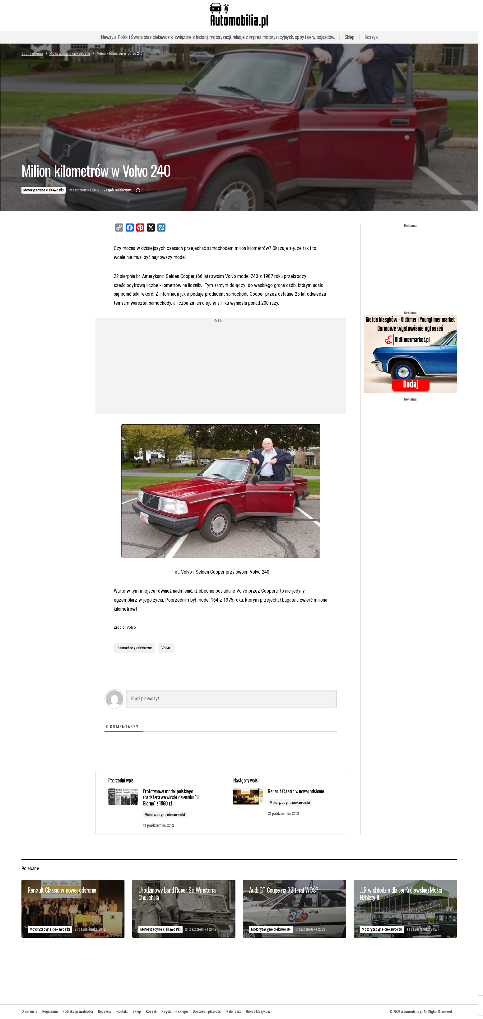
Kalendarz (233, 1011)
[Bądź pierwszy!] (231, 699)
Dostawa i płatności (207, 1011)
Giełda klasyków (258, 1011)
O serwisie (29, 1011)
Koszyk (371, 37)
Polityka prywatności (78, 1011)
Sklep (350, 37)
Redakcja (105, 1011)
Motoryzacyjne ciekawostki (69, 53)
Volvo (165, 648)
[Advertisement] (170, 367)
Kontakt (122, 1011)
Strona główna (32, 53)
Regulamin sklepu (174, 1011)
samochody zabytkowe (134, 648)
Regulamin (50, 1011)
